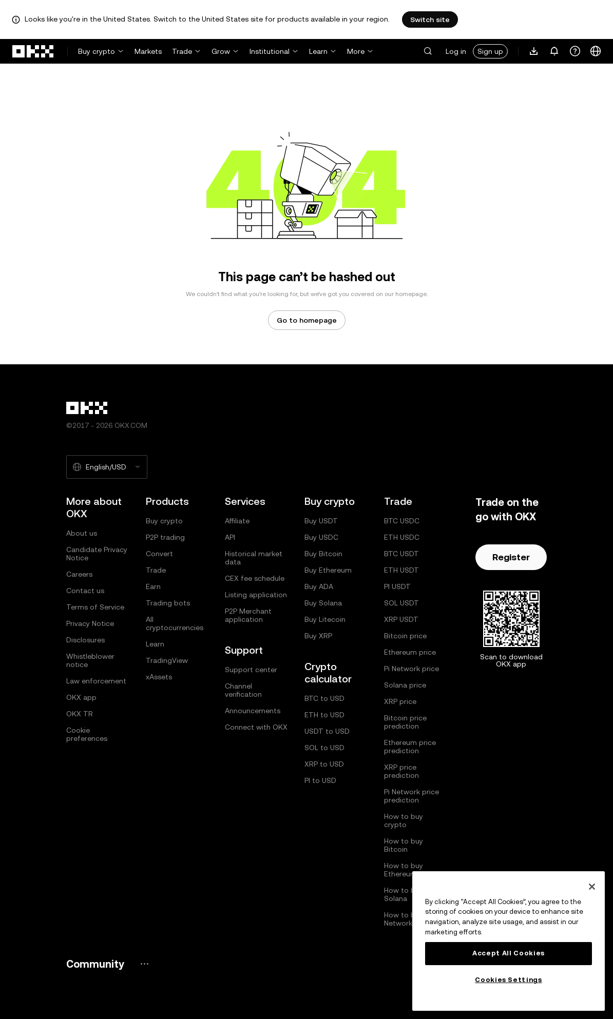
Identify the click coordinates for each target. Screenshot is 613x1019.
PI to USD (320, 780)
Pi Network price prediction (411, 796)
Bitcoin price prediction (405, 722)
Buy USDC (321, 537)
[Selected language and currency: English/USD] (106, 467)
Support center (251, 669)
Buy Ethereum (328, 570)
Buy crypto (96, 51)
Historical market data (253, 558)
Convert (159, 554)
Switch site (430, 19)
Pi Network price (411, 668)
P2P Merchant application (248, 615)
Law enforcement (96, 681)
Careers (79, 574)
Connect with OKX (256, 727)
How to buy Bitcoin (403, 845)
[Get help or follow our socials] (575, 51)
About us (81, 533)
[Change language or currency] (595, 51)
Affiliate (237, 521)
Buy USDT (321, 521)
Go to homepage (307, 320)
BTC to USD (324, 698)
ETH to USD (324, 715)
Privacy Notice (90, 623)
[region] (508, 941)
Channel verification (243, 690)
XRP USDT (401, 619)
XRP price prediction (401, 771)
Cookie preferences (86, 734)
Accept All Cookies (508, 953)
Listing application (256, 595)
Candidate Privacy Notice (96, 553)
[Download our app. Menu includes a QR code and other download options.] (534, 51)
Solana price (405, 685)
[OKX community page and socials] (144, 964)
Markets (148, 51)
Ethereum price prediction (410, 746)
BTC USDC (401, 521)
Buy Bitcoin (323, 554)
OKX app (81, 697)
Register (511, 557)
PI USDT (397, 586)
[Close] (592, 886)
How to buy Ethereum (403, 869)
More (356, 51)
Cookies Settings (508, 980)
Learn (318, 51)
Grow (221, 51)
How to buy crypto (403, 820)
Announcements (252, 711)
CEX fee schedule (254, 578)
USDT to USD (327, 731)
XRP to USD (324, 764)
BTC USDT (401, 554)
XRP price (400, 701)
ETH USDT (401, 570)
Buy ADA (318, 586)
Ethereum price (410, 652)
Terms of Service (95, 607)
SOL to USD (324, 747)
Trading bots (168, 603)
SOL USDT (401, 603)
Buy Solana (323, 603)
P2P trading (165, 537)
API (230, 537)
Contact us (85, 590)
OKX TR (79, 714)
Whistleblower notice (90, 660)
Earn (153, 586)
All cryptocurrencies (174, 623)
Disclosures (85, 640)
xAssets (159, 677)
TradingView (167, 660)
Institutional (270, 51)
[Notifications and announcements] (554, 51)
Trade (182, 51)
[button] (428, 51)
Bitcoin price (405, 636)
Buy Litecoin (325, 619)
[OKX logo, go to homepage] (33, 51)
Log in (456, 51)
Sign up (490, 51)
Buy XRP (318, 636)
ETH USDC (401, 537)
